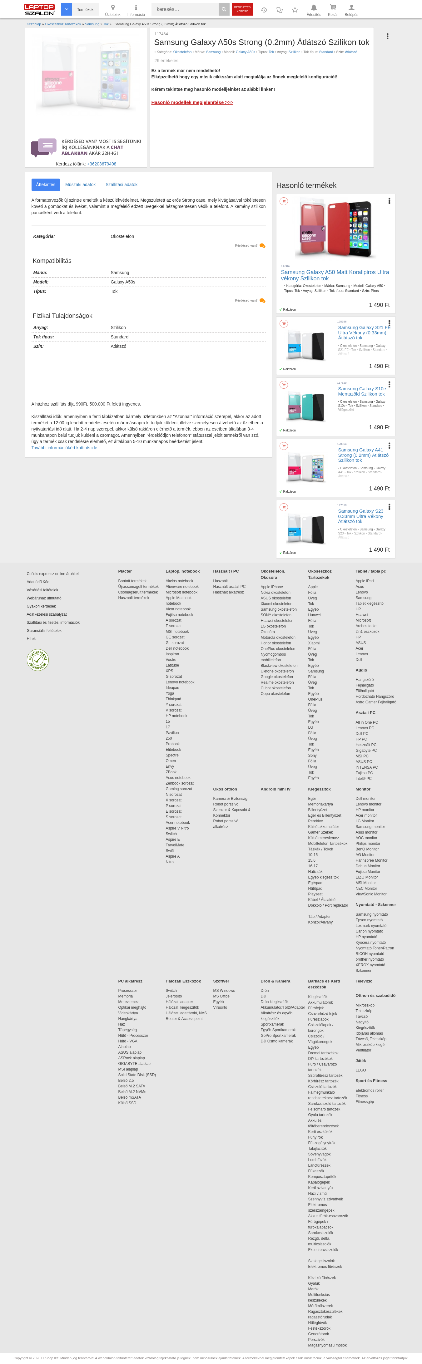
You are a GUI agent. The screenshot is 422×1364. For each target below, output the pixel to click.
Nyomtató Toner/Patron (375, 948)
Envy (170, 766)
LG (310, 727)
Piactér (125, 571)
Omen (171, 761)
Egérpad (315, 883)
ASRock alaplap (132, 1058)
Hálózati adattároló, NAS (186, 1013)
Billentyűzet (317, 810)
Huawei (314, 615)
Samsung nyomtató (372, 914)
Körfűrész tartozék (323, 1081)
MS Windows (224, 990)
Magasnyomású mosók (327, 1345)
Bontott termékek (132, 581)
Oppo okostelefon (275, 694)
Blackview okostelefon (279, 665)
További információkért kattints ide (64, 447)
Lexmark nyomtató (371, 925)
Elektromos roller (370, 1090)
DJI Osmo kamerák (278, 1041)
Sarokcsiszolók (322, 1233)
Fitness (362, 1096)
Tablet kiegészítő (370, 603)
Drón (265, 990)
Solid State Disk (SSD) (137, 1075)
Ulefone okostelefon (277, 671)
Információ (136, 10)
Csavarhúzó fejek (326, 1014)
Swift (170, 851)
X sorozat (174, 800)
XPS (169, 671)
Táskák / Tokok (320, 849)
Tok (271, 52)
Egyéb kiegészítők (323, 877)
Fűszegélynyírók (323, 1143)
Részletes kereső (242, 9)
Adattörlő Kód (38, 582)
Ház (121, 1024)
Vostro (171, 659)
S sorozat (174, 817)
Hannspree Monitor (372, 860)
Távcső (362, 1016)
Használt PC (366, 745)
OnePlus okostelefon (278, 649)
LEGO (361, 1070)
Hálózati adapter (179, 1002)
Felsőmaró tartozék (324, 1109)
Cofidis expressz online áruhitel (53, 574)
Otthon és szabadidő (376, 995)
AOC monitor (366, 838)
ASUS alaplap (131, 1052)
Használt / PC (226, 571)
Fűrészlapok (321, 1019)
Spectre (172, 755)
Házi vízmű (317, 1193)
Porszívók (316, 1339)
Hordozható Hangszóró (375, 696)
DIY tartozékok (320, 1058)
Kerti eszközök (320, 1132)
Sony (312, 755)
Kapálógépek (319, 1182)
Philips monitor (368, 843)
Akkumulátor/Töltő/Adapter (283, 1007)
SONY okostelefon (276, 615)
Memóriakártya (320, 804)
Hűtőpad (315, 888)
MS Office (221, 996)
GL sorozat (175, 643)
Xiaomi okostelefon (276, 604)
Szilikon (294, 52)
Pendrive (315, 821)
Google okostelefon (277, 677)
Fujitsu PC (364, 773)
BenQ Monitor (367, 849)
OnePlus (315, 699)
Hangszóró (365, 679)
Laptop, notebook (183, 571)
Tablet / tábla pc (371, 571)
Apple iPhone (272, 587)
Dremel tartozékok (326, 1053)
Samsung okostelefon (279, 609)
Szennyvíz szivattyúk (325, 1199)
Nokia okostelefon (275, 592)
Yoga (170, 693)
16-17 (313, 866)
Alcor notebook (178, 609)
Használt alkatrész (228, 592)
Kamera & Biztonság (230, 798)
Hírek (31, 639)
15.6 (311, 860)
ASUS (361, 643)
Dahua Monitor (368, 866)
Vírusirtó (220, 1007)
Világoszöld (346, 409)
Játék (361, 1060)
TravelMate (176, 845)
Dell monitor (366, 798)
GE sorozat (176, 637)
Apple (313, 587)
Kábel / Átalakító (323, 900)
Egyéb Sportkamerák (279, 1030)
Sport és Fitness (371, 1080)
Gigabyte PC (366, 750)
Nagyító (362, 1022)
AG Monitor (365, 855)
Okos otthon (225, 789)
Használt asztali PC (229, 586)
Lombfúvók (317, 1160)
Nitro (170, 862)
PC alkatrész (130, 981)
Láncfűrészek (322, 1165)
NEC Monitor (366, 888)
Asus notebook (178, 778)
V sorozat (174, 710)
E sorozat (174, 626)
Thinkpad (173, 699)
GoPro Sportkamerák (278, 1035)
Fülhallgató (365, 691)
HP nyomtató (366, 937)
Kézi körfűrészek (325, 1278)
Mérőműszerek (320, 1306)
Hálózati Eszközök (183, 981)
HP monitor (365, 810)
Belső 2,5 (126, 1080)
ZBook (171, 772)
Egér (312, 798)
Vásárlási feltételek (42, 590)
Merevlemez (128, 1002)
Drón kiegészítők (275, 1002)
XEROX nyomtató (370, 965)
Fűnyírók (315, 1137)
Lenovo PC (365, 728)
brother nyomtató (370, 959)
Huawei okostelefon (277, 620)
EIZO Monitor (367, 877)
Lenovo (362, 592)
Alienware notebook (182, 586)
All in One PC (367, 722)
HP (358, 609)
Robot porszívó (226, 804)
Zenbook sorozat (180, 783)
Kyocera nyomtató (371, 942)
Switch (171, 834)
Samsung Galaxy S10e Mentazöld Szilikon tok (362, 391)
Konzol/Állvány (320, 922)
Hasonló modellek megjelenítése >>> (192, 102)
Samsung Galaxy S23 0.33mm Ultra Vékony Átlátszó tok (361, 516)
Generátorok (318, 1334)
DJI (263, 996)
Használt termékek (133, 598)
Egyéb (313, 609)
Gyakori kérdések (41, 606)
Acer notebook (178, 822)
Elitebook (173, 749)
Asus (360, 586)
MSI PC (362, 756)
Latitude (172, 665)
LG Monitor (365, 821)
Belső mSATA (130, 1097)
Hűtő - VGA (127, 1041)
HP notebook (176, 716)
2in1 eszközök (368, 631)
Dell (359, 659)
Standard (326, 52)
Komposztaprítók (322, 1176)
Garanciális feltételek (44, 630)
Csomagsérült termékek (138, 592)
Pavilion (172, 733)
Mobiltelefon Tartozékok (328, 843)
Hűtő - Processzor (133, 1035)
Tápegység (127, 1030)
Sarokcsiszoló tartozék (327, 1103)
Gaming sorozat (180, 789)
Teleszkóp (364, 1011)
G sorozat (174, 676)
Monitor (363, 789)
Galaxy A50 (374, 286)
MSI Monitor (366, 883)
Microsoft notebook (181, 592)
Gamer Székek (320, 832)
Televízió (364, 981)
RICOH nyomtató (370, 954)
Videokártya (128, 1013)
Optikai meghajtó (132, 1007)
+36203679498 (102, 163)
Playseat (315, 894)
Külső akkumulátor (323, 827)
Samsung (213, 52)
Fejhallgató (365, 685)
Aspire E (173, 839)
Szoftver (221, 981)
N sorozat (174, 794)
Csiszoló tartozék (322, 1087)
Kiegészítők (319, 789)
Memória (125, 996)
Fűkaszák (316, 1171)
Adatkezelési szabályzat (47, 614)
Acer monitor (366, 815)
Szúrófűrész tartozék (325, 1075)
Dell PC (362, 733)
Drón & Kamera (275, 981)
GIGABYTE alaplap (135, 1063)
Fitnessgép (365, 1102)
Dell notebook (177, 648)
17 (168, 727)
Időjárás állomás (369, 1033)
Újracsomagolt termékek (138, 586)
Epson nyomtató (369, 920)
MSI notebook (177, 631)
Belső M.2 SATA (131, 1086)
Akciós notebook (179, 581)
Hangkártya (127, 1019)
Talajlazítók (317, 1148)
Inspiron (172, 654)
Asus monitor (367, 832)
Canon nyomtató (369, 931)
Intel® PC (364, 778)
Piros (375, 291)
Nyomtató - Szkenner (376, 904)
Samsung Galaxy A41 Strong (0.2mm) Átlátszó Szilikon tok (363, 455)
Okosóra (268, 632)
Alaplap (124, 1047)
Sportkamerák (272, 1024)
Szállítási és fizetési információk (53, 622)
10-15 (313, 855)
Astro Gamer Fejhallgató (376, 702)
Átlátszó (351, 52)
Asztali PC (366, 712)
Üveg (312, 598)
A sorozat (173, 620)
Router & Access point (184, 1019)
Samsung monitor (370, 827)
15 (168, 721)
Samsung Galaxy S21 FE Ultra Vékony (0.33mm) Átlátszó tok (364, 332)
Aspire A (173, 856)
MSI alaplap (128, 1069)
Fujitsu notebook (179, 615)
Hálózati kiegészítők (182, 1007)
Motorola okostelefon (278, 637)
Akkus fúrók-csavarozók (328, 1216)
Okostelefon (182, 52)
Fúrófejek (319, 1008)
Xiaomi (314, 643)
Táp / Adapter (319, 916)
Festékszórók (319, 1328)
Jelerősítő (174, 996)
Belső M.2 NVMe (133, 1092)
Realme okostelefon (277, 682)
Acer (360, 648)
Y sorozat (173, 704)
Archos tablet (367, 626)
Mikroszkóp (365, 1005)
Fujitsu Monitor (368, 871)
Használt (220, 581)
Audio (361, 670)
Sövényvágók (322, 1154)
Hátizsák (315, 871)
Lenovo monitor (369, 804)
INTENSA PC (367, 767)
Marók (317, 1289)
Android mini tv (275, 789)
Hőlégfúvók (317, 1323)
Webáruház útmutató (44, 598)
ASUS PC (364, 762)
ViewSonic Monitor (371, 894)
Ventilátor (363, 1050)
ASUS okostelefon (276, 598)
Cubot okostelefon (276, 688)
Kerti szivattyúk (321, 1188)
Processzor (127, 990)
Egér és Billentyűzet (324, 815)
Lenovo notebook (180, 682)
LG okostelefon (273, 626)
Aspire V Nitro (178, 828)
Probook (173, 744)
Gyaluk (321, 1283)
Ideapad (172, 688)
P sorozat (173, 806)
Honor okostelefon (276, 643)
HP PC (361, 739)
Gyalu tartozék (320, 1115)
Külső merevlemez (323, 838)
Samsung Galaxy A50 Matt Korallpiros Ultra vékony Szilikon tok (335, 275)
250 (169, 738)
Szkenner (364, 970)
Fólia (312, 592)
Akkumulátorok (323, 1002)
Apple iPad (365, 581)
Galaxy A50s (245, 52)
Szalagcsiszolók (321, 1261)
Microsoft (363, 620)
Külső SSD (127, 1103)
